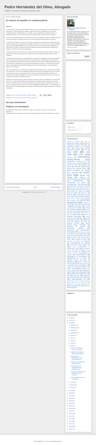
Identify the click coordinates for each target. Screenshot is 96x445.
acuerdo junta (81, 168)
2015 (70, 411)
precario (76, 272)
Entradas (71, 127)
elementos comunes (83, 236)
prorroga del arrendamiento (78, 273)
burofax (69, 194)
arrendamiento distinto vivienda (78, 186)
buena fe (84, 193)
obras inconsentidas (74, 268)
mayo (72, 343)
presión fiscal (86, 272)
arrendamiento (78, 181)
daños (74, 214)
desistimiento (71, 230)
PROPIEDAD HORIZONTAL (78, 158)
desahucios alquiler (75, 228)
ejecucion (69, 235)
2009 (70, 426)
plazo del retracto (21, 97)
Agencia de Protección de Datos (78, 144)
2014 (70, 413)
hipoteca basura (71, 253)
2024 (70, 323)
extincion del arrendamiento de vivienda (78, 242)
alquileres (82, 177)
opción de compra (78, 270)
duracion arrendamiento (77, 234)
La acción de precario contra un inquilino (76, 348)
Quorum (81, 163)
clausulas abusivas (84, 196)
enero (72, 387)
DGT (80, 146)
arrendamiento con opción (76, 182)
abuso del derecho (74, 166)
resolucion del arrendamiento (80, 277)
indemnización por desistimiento (77, 256)
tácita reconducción (74, 286)
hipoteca (83, 251)
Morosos (69, 157)
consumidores (79, 208)
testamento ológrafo (79, 282)
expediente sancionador (73, 241)
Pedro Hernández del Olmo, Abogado (38, 7)
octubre (73, 330)
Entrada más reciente (13, 187)
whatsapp (72, 287)
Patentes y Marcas (72, 163)
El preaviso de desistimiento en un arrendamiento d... (76, 357)
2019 (70, 400)
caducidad (80, 194)
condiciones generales (81, 204)
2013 (70, 416)
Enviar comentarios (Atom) (37, 192)
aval (77, 189)
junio (72, 340)
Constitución (70, 146)
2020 (70, 398)
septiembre (74, 333)
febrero (73, 385)
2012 (70, 418)
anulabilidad (70, 179)
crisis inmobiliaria (74, 213)
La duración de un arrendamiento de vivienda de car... (76, 367)
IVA (86, 150)
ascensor (73, 188)
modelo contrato (83, 263)
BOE (85, 145)
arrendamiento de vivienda (76, 184)
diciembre (74, 325)
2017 (70, 406)
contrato (87, 208)
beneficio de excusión (76, 191)
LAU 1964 (72, 152)
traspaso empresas (82, 284)
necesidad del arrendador (76, 265)
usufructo (87, 286)
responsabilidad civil (78, 279)
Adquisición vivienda (73, 143)
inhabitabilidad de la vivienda (77, 258)
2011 (70, 421)
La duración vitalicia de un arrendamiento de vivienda (77, 373)
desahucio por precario (76, 226)
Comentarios (72, 130)
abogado (84, 165)
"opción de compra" (73, 142)
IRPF (78, 150)
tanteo (82, 281)
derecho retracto (73, 223)
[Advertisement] (33, 169)
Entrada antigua (56, 187)
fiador (72, 245)
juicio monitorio (83, 261)
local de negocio (72, 263)
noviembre (74, 327)
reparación (87, 275)
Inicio (35, 187)
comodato (73, 200)
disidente (80, 232)
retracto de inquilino (32, 97)
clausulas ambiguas (75, 198)
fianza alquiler (82, 245)
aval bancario (86, 189)
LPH (81, 154)
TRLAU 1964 (73, 165)
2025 (70, 320)
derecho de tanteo (81, 221)
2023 (70, 390)
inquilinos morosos (73, 260)
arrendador (87, 179)
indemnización (81, 255)
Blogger (60, 441)
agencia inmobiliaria (73, 170)
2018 (70, 403)
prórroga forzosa (73, 275)
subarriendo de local (72, 281)
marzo (73, 382)
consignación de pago (74, 206)
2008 (70, 429)
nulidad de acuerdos (81, 267)
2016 (70, 408)
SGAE (88, 163)
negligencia (70, 267)
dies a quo (13, 97)
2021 (70, 395)
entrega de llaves (81, 239)
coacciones (86, 198)
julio (72, 338)
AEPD (85, 142)
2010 (70, 424)
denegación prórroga (73, 220)
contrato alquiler (75, 209)
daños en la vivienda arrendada (78, 215)
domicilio (87, 232)
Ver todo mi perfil (72, 47)
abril (72, 345)
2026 (70, 318)
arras (78, 179)
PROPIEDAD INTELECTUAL (76, 161)
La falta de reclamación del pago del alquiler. (77, 352)
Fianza (77, 148)
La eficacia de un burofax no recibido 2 (77, 378)
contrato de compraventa (82, 211)
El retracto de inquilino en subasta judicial (77, 362)
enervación (74, 237)
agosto (73, 335)
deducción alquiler (81, 218)
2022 (70, 393)
